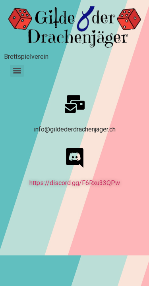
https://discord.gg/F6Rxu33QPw (74, 183)
